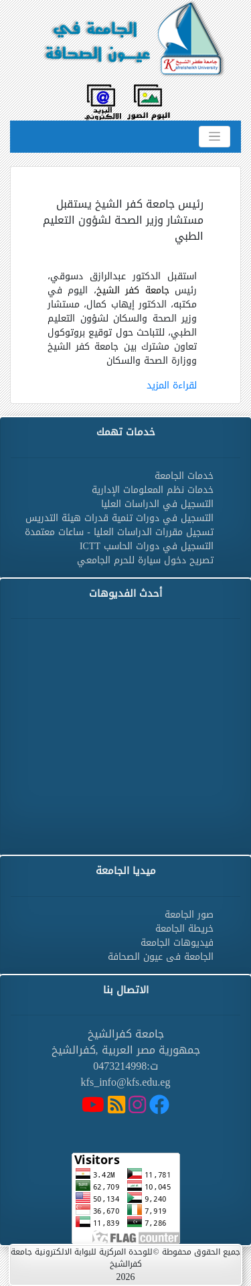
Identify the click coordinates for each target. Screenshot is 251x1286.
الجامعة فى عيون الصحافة (161, 957)
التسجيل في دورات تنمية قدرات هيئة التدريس (119, 518)
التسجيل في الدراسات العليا (157, 504)
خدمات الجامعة (184, 476)
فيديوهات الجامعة (177, 943)
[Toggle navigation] (214, 136)
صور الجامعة (189, 915)
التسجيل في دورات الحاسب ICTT (147, 546)
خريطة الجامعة (184, 929)
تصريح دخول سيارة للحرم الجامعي (145, 560)
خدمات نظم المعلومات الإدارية (153, 490)
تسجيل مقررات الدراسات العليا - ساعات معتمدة (119, 532)
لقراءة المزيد (172, 385)
